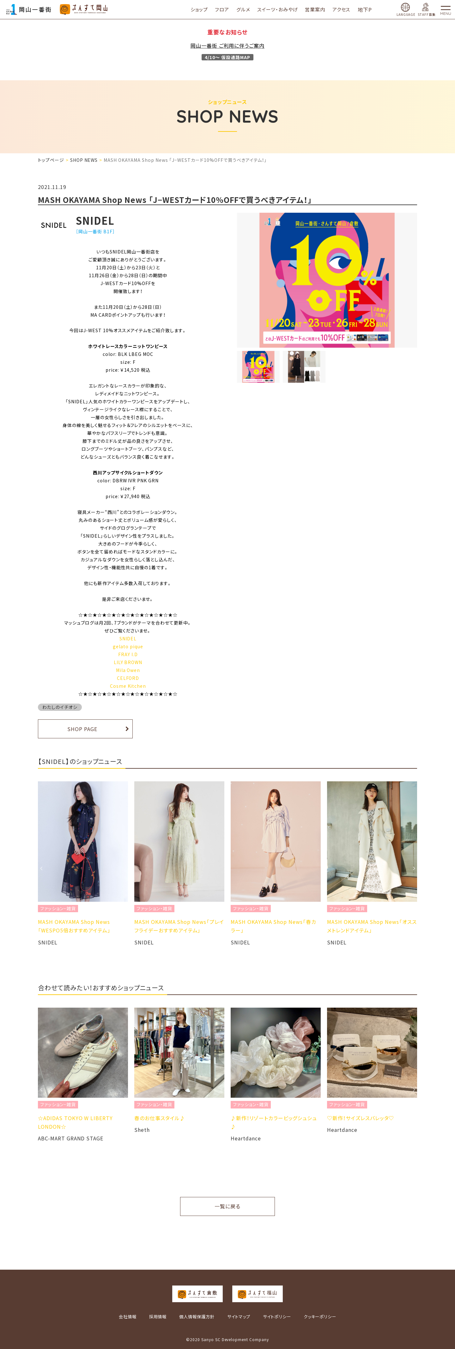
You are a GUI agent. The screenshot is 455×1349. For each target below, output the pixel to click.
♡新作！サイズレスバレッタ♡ (360, 1118)
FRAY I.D (128, 654)
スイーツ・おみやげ (281, 9)
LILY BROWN (128, 662)
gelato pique (128, 646)
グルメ (247, 9)
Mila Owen (128, 670)
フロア (226, 9)
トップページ (51, 160)
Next (414, 868)
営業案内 (319, 9)
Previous (41, 868)
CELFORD (128, 678)
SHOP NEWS (84, 160)
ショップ (203, 9)
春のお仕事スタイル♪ (159, 1118)
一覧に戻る (227, 1206)
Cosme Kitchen (128, 686)
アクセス (346, 9)
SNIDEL (128, 638)
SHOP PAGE (82, 729)
